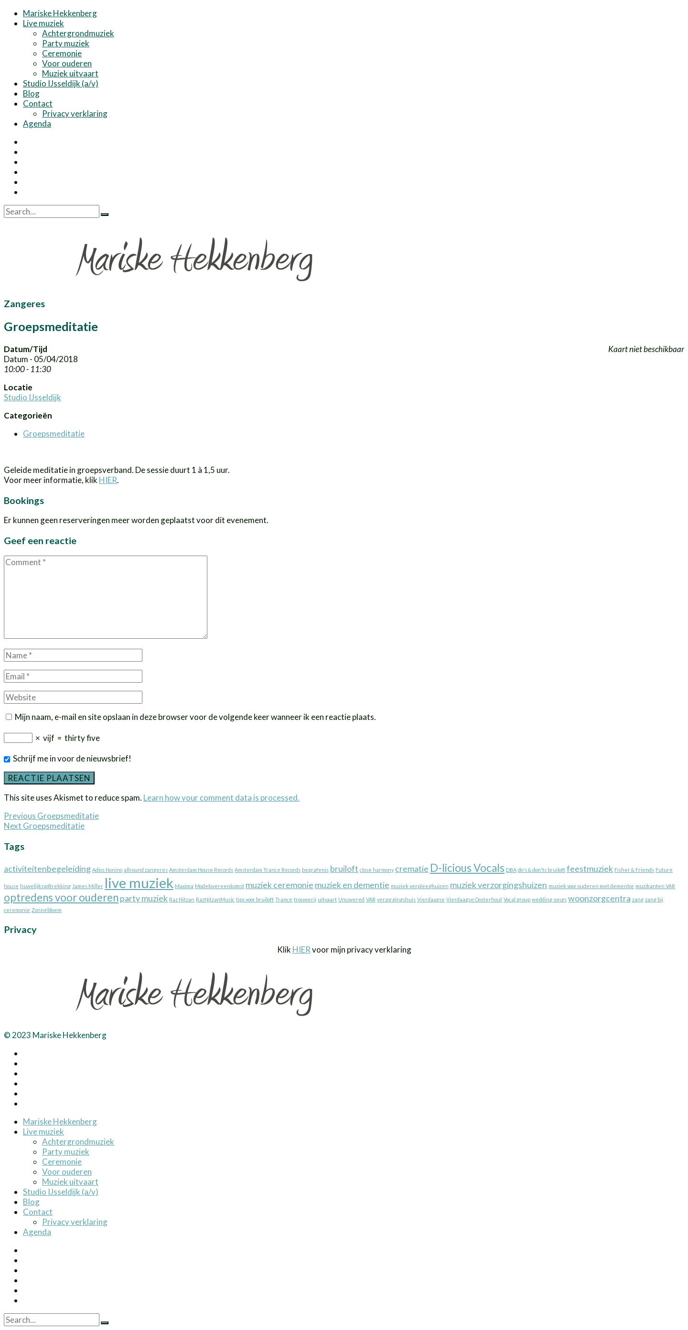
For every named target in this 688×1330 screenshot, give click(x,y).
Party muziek (65, 43)
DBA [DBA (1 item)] (511, 870)
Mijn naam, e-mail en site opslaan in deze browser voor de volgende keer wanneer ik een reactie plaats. (195, 717)
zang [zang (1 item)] (638, 899)
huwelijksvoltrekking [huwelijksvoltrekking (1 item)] (45, 886)
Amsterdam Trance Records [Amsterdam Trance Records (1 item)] (268, 870)
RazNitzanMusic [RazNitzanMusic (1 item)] (215, 899)
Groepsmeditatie (54, 434)
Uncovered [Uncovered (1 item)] (351, 899)
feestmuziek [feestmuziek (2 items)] (590, 869)
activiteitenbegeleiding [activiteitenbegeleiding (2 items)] (47, 869)
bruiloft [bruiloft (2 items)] (344, 869)
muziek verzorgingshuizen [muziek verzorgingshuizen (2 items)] (498, 885)
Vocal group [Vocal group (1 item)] (517, 899)
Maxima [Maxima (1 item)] (184, 886)
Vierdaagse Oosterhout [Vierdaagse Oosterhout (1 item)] (474, 899)
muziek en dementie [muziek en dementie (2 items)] (352, 885)
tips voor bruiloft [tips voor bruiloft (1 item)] (255, 899)
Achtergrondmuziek (78, 33)
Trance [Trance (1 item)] (283, 899)
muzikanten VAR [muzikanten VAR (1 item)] (655, 886)
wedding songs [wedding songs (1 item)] (549, 899)
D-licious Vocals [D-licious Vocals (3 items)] (467, 867)
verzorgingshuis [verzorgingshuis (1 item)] (396, 899)
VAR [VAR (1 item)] (371, 899)
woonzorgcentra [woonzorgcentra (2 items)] (599, 898)
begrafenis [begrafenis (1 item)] (315, 870)
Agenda (37, 123)
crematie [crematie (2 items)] (412, 869)
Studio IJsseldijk (32, 397)
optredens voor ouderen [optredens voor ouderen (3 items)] (61, 897)
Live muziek (43, 23)
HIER (108, 480)
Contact (38, 103)
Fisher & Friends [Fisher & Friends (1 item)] (634, 870)
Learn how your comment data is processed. (221, 798)
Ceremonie (62, 53)
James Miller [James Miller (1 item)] (87, 886)
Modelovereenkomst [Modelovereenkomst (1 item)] (219, 886)
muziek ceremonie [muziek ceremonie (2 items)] (279, 885)
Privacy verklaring (75, 113)
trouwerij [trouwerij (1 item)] (305, 899)
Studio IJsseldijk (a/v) (60, 83)
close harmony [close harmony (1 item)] (377, 870)
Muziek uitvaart (70, 73)
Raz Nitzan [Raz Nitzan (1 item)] (181, 899)
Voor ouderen (67, 63)
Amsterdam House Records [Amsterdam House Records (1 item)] (201, 870)
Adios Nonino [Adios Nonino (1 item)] (107, 870)
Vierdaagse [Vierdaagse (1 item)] (431, 899)
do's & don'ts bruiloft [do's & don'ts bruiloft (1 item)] (541, 870)
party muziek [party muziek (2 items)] (144, 898)
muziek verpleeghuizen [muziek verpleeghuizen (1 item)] (420, 886)
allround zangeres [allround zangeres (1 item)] (146, 870)
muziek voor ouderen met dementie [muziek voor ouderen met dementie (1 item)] (591, 886)
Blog (31, 93)
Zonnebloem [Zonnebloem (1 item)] (47, 910)
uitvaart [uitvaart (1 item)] (327, 899)
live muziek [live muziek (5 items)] (139, 882)
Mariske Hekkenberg (60, 13)
